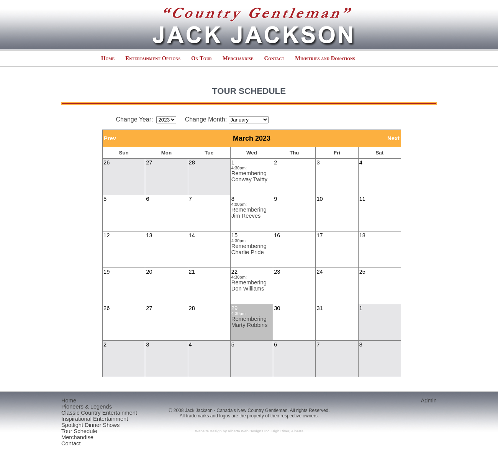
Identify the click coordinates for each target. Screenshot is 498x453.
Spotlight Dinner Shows (90, 425)
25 (362, 272)
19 (106, 272)
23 (277, 272)
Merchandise (238, 58)
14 (192, 235)
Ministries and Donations (325, 58)
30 (277, 308)
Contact (274, 58)
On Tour (201, 58)
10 (319, 199)
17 (319, 235)
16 (277, 235)
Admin (429, 400)
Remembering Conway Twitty (249, 176)
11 (362, 199)
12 (106, 235)
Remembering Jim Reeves (249, 213)
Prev (110, 138)
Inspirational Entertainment (94, 419)
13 (149, 235)
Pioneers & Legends (86, 407)
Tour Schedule (79, 431)
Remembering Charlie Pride (249, 249)
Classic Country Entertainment (99, 413)
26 (106, 162)
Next (393, 138)
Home (108, 58)
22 (234, 272)
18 (362, 235)
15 (234, 235)
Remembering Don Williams (249, 285)
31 (319, 308)
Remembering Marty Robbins (249, 322)
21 (192, 272)
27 (149, 162)
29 (234, 308)
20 (149, 272)
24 (319, 272)
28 (192, 162)
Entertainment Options (152, 58)
